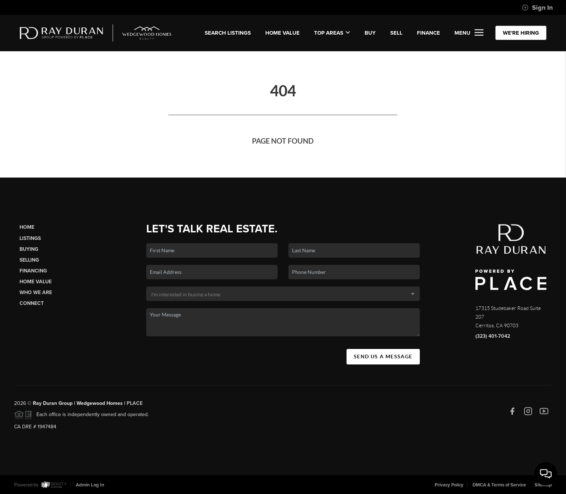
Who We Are (35, 292)
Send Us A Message (383, 356)
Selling (29, 260)
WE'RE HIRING (521, 33)
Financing (33, 271)
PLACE (135, 405)
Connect (31, 303)
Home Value (282, 33)
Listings (30, 238)
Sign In (537, 7)
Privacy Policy (449, 485)
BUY (370, 33)
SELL (396, 33)
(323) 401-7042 (492, 336)
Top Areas (332, 33)
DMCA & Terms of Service (499, 485)
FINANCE (428, 33)
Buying (28, 249)
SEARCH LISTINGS (228, 33)
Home (26, 227)
